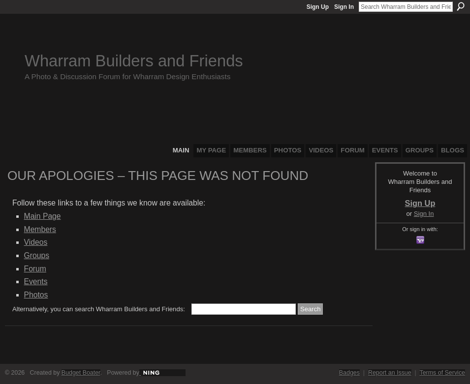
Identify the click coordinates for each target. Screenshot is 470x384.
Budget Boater (81, 372)
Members (40, 229)
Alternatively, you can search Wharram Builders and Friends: (98, 309)
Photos (36, 295)
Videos (36, 242)
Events (36, 281)
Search (461, 6)
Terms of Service (443, 372)
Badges (349, 372)
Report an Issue (389, 372)
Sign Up (318, 6)
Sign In (344, 6)
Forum (35, 269)
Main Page (42, 216)
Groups (36, 255)
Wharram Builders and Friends (134, 61)
